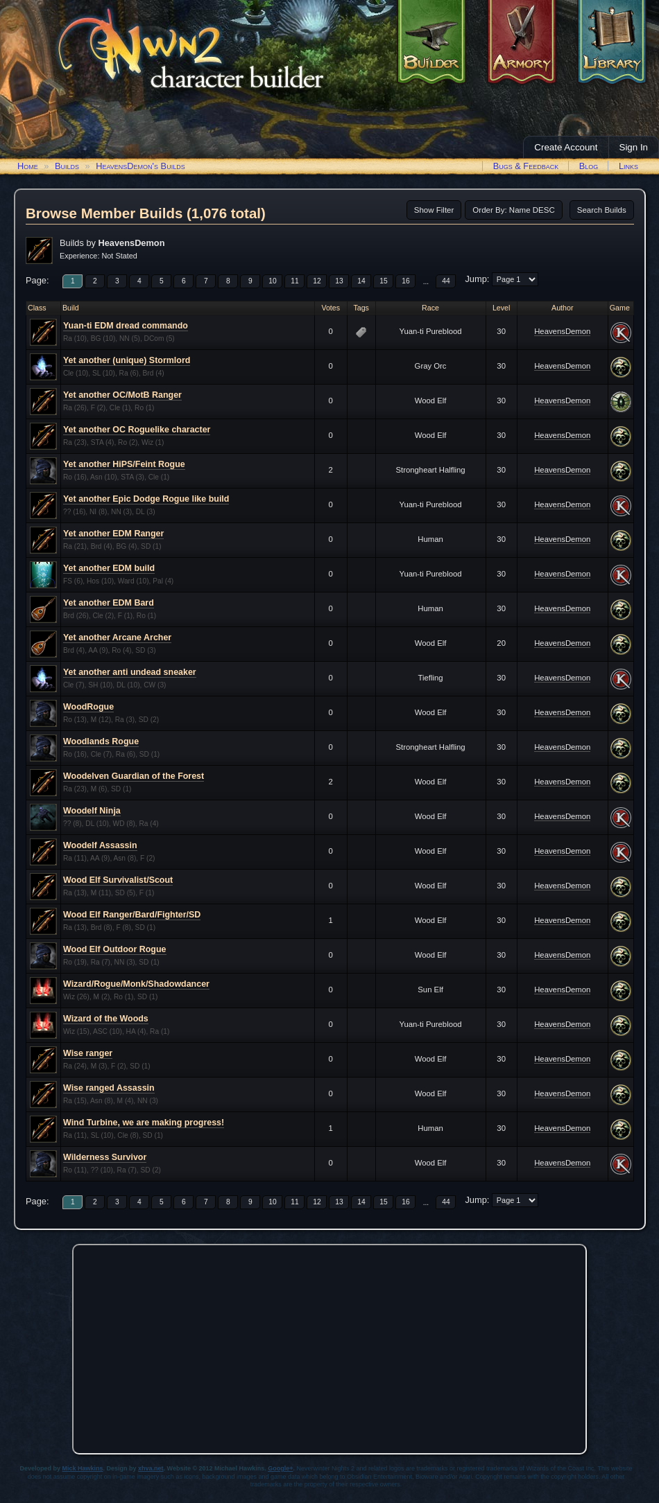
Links (628, 166)
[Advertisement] (330, 1346)
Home (27, 166)
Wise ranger (87, 1053)
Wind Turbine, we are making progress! (143, 1122)
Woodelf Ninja (92, 811)
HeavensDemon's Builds (140, 166)
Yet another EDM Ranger (113, 533)
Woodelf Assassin (100, 845)
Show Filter (434, 210)
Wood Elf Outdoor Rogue (114, 949)
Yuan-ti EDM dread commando (125, 326)
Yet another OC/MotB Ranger (122, 395)
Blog (589, 166)
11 (294, 281)
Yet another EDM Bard (108, 603)
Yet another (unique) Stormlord (126, 360)
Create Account (565, 147)
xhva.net (151, 1468)
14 (361, 281)
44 (446, 281)
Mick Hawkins (82, 1468)
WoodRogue (88, 707)
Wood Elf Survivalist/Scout (118, 880)
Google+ (280, 1468)
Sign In (634, 147)
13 (339, 281)
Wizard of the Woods (105, 1018)
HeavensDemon (562, 331)
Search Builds (601, 210)
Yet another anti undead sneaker (129, 672)
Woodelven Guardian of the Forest (133, 776)
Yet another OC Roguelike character (136, 429)
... (426, 281)
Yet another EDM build (109, 568)
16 (405, 281)
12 (316, 281)
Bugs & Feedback (526, 166)
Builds (67, 166)
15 (383, 281)
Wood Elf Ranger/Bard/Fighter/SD (131, 915)
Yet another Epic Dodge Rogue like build (146, 499)
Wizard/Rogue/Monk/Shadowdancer (136, 984)
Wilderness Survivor (104, 1157)
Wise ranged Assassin (109, 1088)
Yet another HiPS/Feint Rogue (124, 464)
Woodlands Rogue (101, 741)
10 (272, 281)
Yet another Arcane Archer (117, 637)
